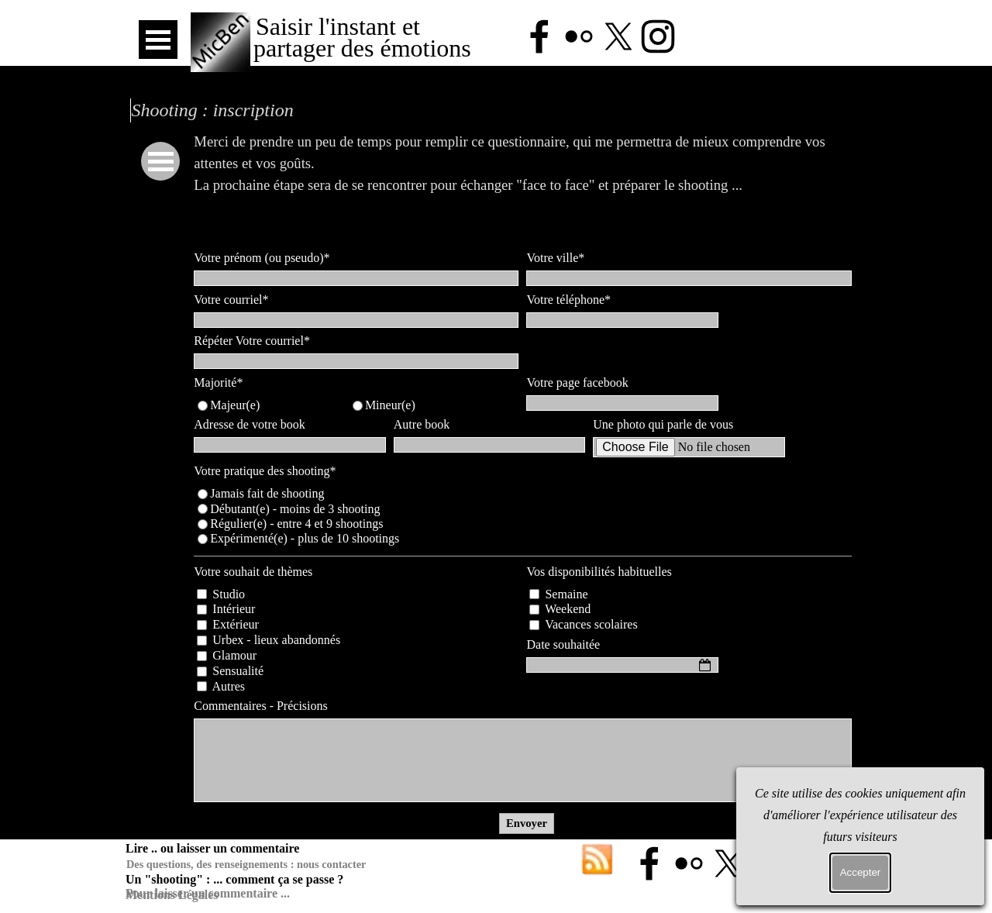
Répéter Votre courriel (252, 340)
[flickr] (579, 36)
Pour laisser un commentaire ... (208, 893)
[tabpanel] (526, 185)
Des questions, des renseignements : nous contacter (246, 864)
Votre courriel (231, 299)
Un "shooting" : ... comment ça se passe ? (234, 879)
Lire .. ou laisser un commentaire (212, 848)
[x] (618, 36)
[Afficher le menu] (158, 39)
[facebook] (539, 36)
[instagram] (658, 36)
